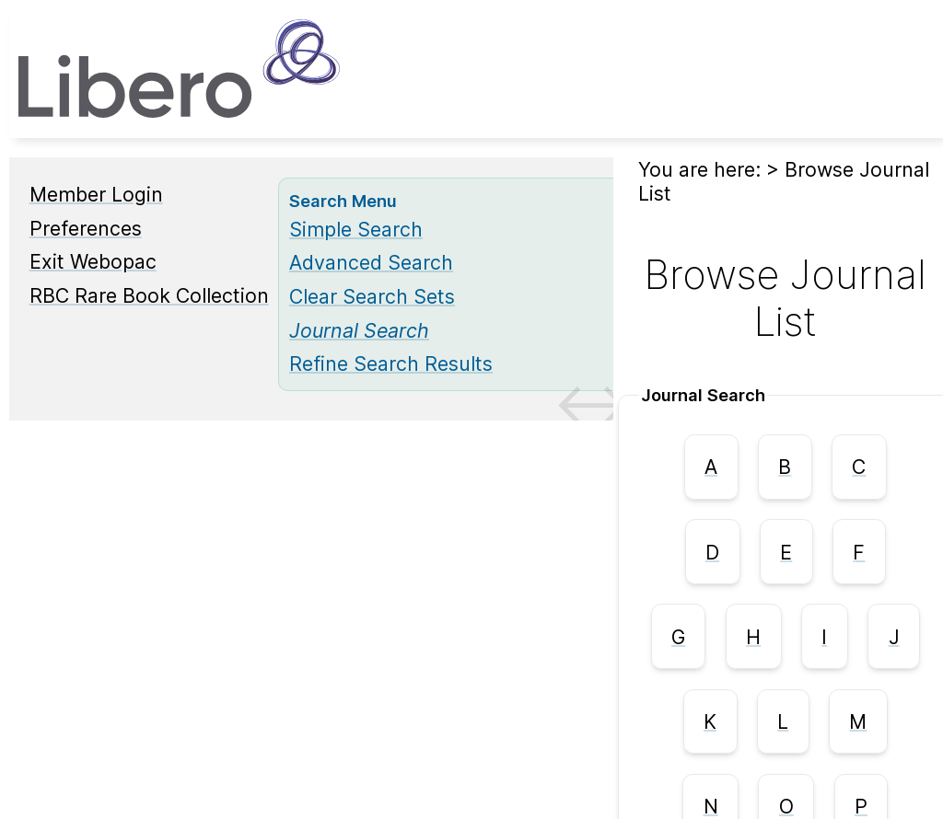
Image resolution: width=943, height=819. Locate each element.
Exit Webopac (93, 261)
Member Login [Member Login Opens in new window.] (96, 194)
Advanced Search (371, 262)
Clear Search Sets (372, 296)
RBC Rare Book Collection (149, 295)
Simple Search (356, 229)
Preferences (85, 228)
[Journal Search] (359, 330)
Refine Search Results (391, 363)
